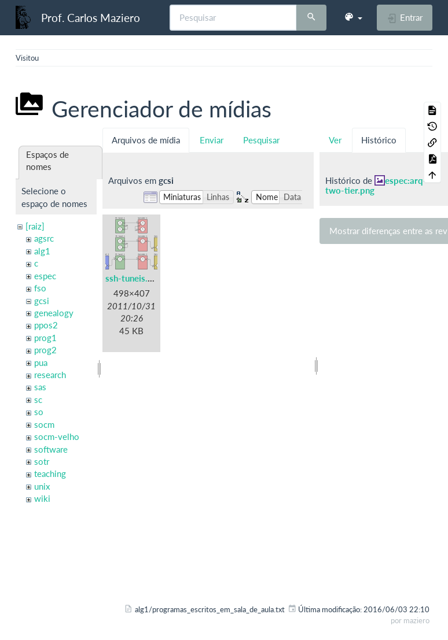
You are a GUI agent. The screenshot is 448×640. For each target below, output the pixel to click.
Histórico (378, 140)
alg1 (42, 251)
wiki (42, 498)
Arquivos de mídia (146, 140)
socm (44, 424)
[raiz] (35, 226)
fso (40, 288)
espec (45, 276)
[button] (353, 17)
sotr (41, 461)
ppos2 (46, 325)
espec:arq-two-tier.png (376, 185)
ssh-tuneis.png (133, 278)
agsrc (44, 238)
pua (40, 362)
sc (38, 399)
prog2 (45, 350)
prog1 (45, 337)
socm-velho (56, 436)
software (51, 449)
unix (42, 486)
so (38, 411)
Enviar (211, 140)
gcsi (41, 300)
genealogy (54, 313)
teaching (50, 473)
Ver (335, 140)
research (50, 374)
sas (40, 387)
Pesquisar (261, 140)
